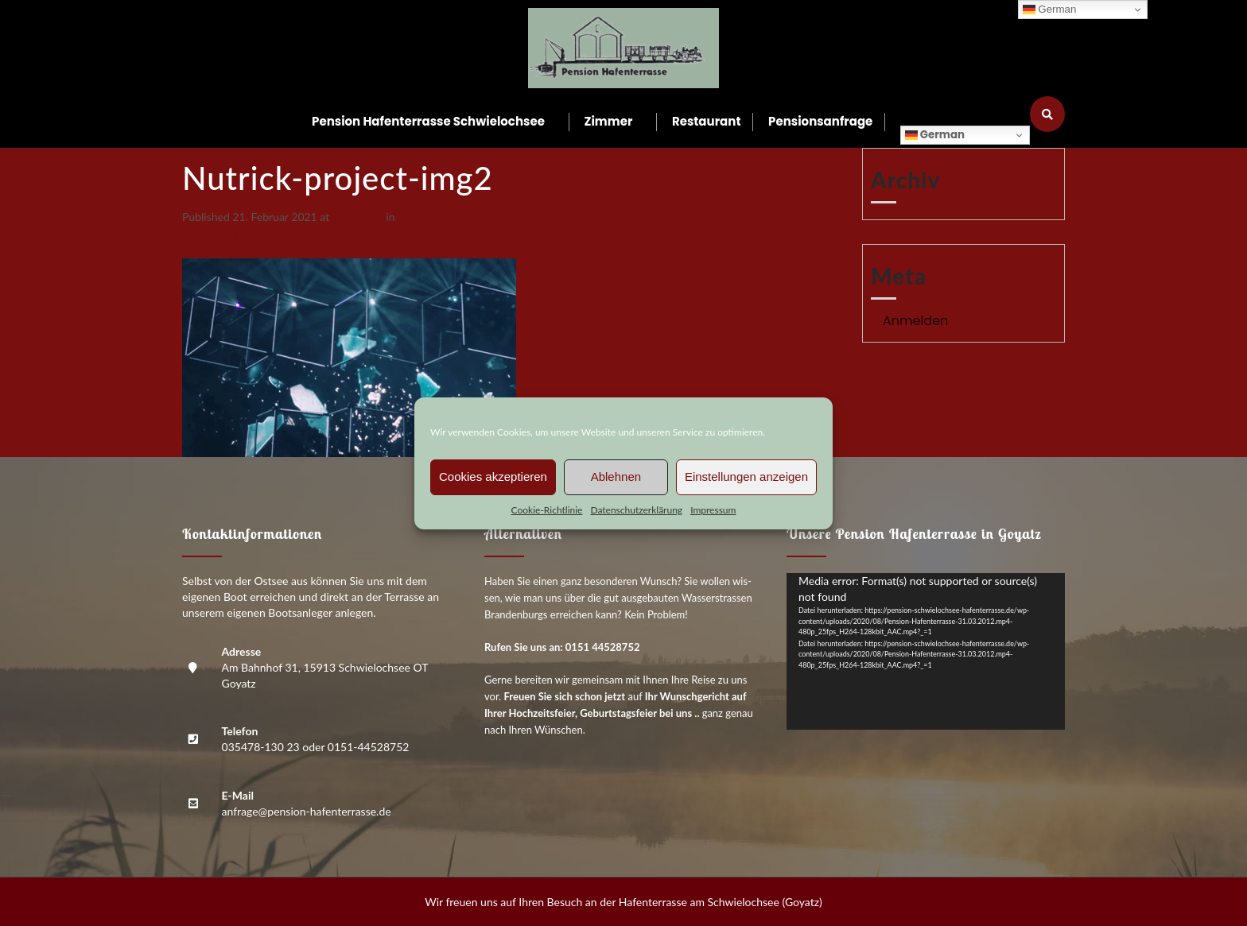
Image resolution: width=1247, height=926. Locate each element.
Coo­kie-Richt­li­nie (547, 510)
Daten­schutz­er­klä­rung (636, 510)
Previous (210, 233)
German (935, 134)
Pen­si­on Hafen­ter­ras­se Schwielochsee (428, 121)
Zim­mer (609, 121)
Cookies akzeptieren (493, 476)
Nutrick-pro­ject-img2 (449, 216)
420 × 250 (357, 216)
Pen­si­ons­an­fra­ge (820, 121)
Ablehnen (616, 476)
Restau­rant (706, 121)
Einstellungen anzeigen (746, 476)
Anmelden (915, 321)
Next (200, 250)
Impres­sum (713, 510)
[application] (926, 651)
